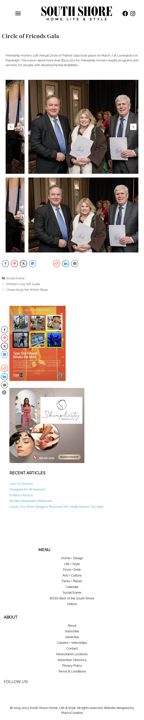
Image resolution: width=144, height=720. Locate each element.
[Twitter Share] (23, 263)
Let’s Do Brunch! (21, 484)
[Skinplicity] (46, 462)
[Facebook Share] (5, 263)
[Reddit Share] (56, 263)
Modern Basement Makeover (30, 501)
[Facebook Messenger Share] (32, 263)
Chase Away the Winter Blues (27, 290)
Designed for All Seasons (27, 489)
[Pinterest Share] (14, 263)
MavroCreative (72, 713)
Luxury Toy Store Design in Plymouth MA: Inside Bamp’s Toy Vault (56, 506)
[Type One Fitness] (37, 380)
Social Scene (15, 278)
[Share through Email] (74, 263)
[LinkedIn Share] (65, 263)
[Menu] (18, 13)
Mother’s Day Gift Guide (23, 284)
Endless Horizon (21, 495)
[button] (125, 13)
